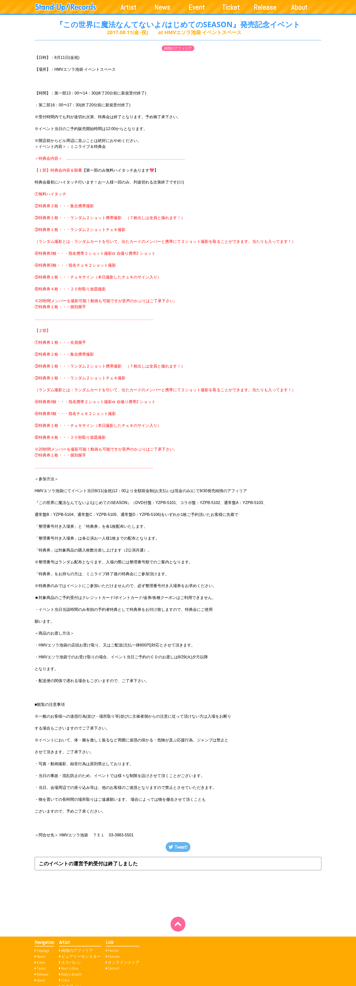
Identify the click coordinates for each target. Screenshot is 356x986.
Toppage (43, 950)
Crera (65, 980)
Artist (128, 7)
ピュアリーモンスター (81, 956)
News (162, 7)
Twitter (113, 950)
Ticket (231, 7)
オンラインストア (123, 962)
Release (265, 7)
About (299, 7)
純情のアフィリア (178, 48)
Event (197, 7)
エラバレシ (71, 962)
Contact (114, 968)
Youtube (114, 956)
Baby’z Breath (71, 974)
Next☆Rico (69, 968)
